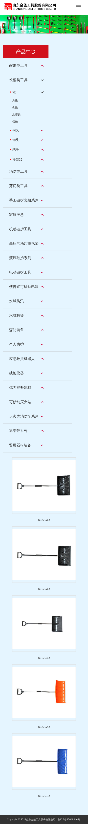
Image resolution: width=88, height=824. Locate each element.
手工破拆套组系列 (23, 200)
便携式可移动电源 (23, 287)
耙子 (14, 149)
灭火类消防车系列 (23, 416)
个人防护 (16, 344)
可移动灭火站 (20, 402)
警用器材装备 (20, 445)
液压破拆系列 (20, 258)
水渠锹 (16, 114)
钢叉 (14, 130)
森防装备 (16, 330)
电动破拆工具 (20, 272)
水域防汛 (16, 301)
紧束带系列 (18, 431)
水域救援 (16, 315)
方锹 (15, 100)
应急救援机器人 (22, 359)
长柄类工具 (18, 80)
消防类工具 (18, 171)
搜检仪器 (16, 373)
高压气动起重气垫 (23, 243)
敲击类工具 (18, 66)
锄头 (14, 140)
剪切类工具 (18, 186)
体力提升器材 (20, 388)
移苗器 (16, 159)
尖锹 (15, 107)
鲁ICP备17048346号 (69, 819)
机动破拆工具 (20, 229)
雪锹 (15, 121)
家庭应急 (16, 215)
